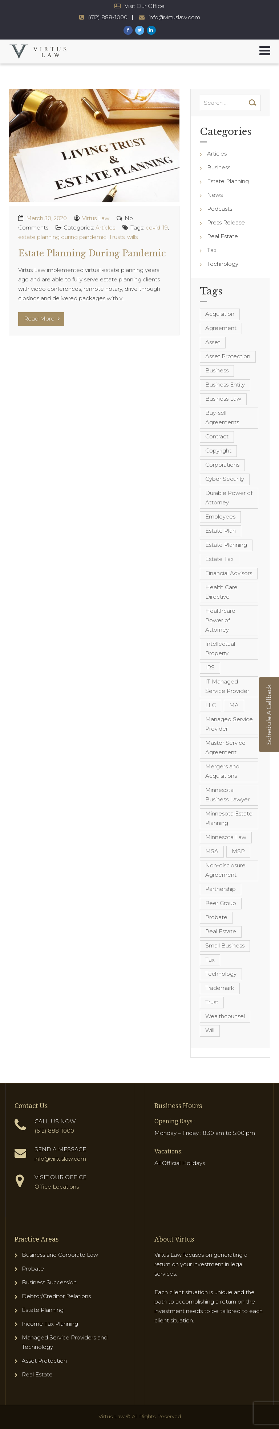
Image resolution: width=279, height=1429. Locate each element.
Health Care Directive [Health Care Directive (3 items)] (221, 592)
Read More (42, 318)
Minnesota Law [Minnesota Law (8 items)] (225, 837)
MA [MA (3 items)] (234, 705)
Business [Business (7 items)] (217, 370)
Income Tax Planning (50, 1323)
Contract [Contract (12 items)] (217, 436)
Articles (105, 227)
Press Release (226, 222)
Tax (212, 250)
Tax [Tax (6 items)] (210, 959)
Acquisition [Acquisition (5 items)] (219, 313)
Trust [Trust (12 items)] (211, 1002)
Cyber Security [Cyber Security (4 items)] (224, 478)
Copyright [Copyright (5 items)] (218, 450)
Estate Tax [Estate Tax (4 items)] (219, 559)
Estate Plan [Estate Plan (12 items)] (220, 530)
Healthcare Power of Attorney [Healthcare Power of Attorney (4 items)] (220, 620)
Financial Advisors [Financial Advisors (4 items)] (228, 573)
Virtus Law (95, 218)
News (215, 194)
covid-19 (157, 227)
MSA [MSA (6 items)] (211, 851)
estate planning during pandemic (62, 237)
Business (218, 167)
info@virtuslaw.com (60, 1158)
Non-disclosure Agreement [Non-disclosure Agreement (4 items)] (225, 870)
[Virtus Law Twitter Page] (139, 30)
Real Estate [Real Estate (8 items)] (220, 931)
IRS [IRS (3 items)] (210, 667)
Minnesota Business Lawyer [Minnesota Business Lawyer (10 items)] (227, 794)
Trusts (117, 237)
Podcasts (219, 208)
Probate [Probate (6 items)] (216, 917)
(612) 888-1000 (54, 1130)
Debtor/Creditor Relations (56, 1296)
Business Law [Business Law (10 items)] (223, 398)
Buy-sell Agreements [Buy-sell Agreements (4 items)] (222, 417)
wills (132, 237)
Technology (222, 263)
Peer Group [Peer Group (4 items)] (220, 903)
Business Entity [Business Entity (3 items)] (225, 384)
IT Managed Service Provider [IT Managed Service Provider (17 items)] (227, 686)
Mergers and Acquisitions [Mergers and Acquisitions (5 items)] (222, 771)
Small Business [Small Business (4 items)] (224, 945)
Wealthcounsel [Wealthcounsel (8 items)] (225, 1016)
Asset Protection (44, 1360)
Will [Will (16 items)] (209, 1030)
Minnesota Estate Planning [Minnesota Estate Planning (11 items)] (228, 818)
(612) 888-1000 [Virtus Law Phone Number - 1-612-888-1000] (108, 17)
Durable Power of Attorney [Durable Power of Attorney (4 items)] (228, 498)
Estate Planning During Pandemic (92, 253)
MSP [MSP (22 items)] (238, 851)
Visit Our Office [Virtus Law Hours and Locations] (145, 6)
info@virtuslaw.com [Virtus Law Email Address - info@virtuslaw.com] (174, 17)
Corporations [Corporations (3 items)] (222, 464)
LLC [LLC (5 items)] (210, 705)
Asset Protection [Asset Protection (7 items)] (227, 356)
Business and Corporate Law (60, 1254)
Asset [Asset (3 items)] (212, 342)
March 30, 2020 (46, 218)
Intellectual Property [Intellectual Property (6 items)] (220, 648)
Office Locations (57, 1186)
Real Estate (222, 236)
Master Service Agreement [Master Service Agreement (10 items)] (225, 747)
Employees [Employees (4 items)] (220, 516)
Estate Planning (228, 181)
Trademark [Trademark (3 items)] (219, 987)
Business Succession (49, 1282)
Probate (33, 1268)
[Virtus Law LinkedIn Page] (151, 30)
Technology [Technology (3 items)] (220, 973)
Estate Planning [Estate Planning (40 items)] (226, 544)
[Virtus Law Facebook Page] (128, 30)
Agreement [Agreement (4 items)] (220, 328)
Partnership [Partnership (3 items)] (220, 888)
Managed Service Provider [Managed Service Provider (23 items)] (229, 724)
